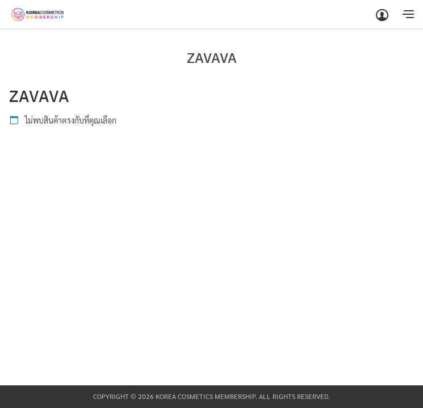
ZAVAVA (212, 58)
